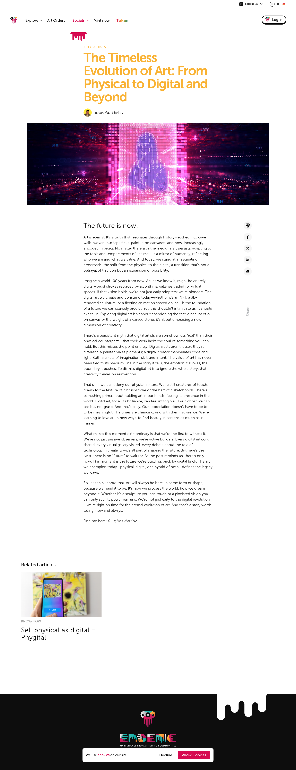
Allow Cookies (194, 755)
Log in (273, 19)
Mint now (102, 20)
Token (122, 20)
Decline (165, 755)
